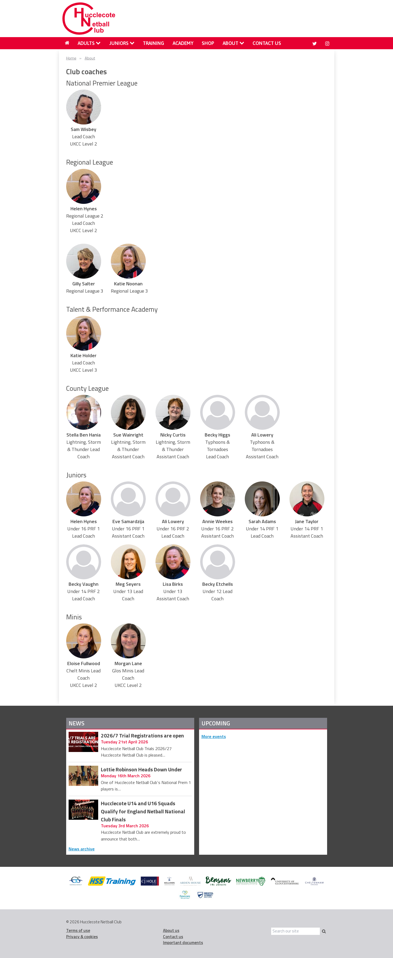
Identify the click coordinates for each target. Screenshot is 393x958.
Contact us (267, 43)
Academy (183, 43)
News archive (82, 849)
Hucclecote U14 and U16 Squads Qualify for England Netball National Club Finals (143, 811)
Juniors (121, 43)
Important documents (183, 942)
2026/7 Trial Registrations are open (142, 736)
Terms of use (78, 930)
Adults (89, 43)
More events (213, 736)
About (233, 43)
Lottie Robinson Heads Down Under (141, 770)
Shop (208, 43)
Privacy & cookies (82, 937)
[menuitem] (67, 43)
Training (153, 43)
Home (71, 58)
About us (171, 930)
